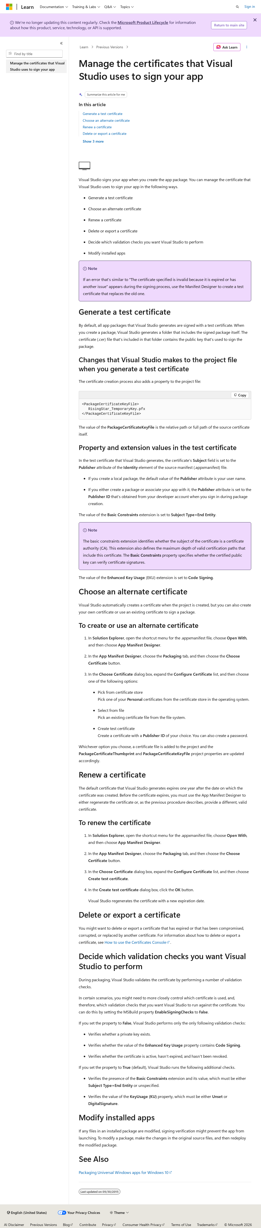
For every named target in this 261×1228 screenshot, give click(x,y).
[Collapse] (61, 43)
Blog (66, 1224)
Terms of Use (181, 1224)
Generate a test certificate (102, 113)
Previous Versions (109, 47)
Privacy (107, 1224)
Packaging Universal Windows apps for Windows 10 (123, 1172)
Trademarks (206, 1224)
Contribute (87, 1224)
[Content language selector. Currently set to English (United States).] (27, 1213)
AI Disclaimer (14, 1224)
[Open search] (237, 6)
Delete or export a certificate (104, 133)
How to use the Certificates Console (135, 942)
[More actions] (246, 47)
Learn (84, 47)
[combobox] (34, 54)
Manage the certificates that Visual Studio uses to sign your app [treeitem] (37, 66)
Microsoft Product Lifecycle (143, 22)
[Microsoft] (9, 7)
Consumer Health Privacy (142, 1224)
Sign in (249, 6)
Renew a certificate (97, 127)
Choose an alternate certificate (106, 120)
